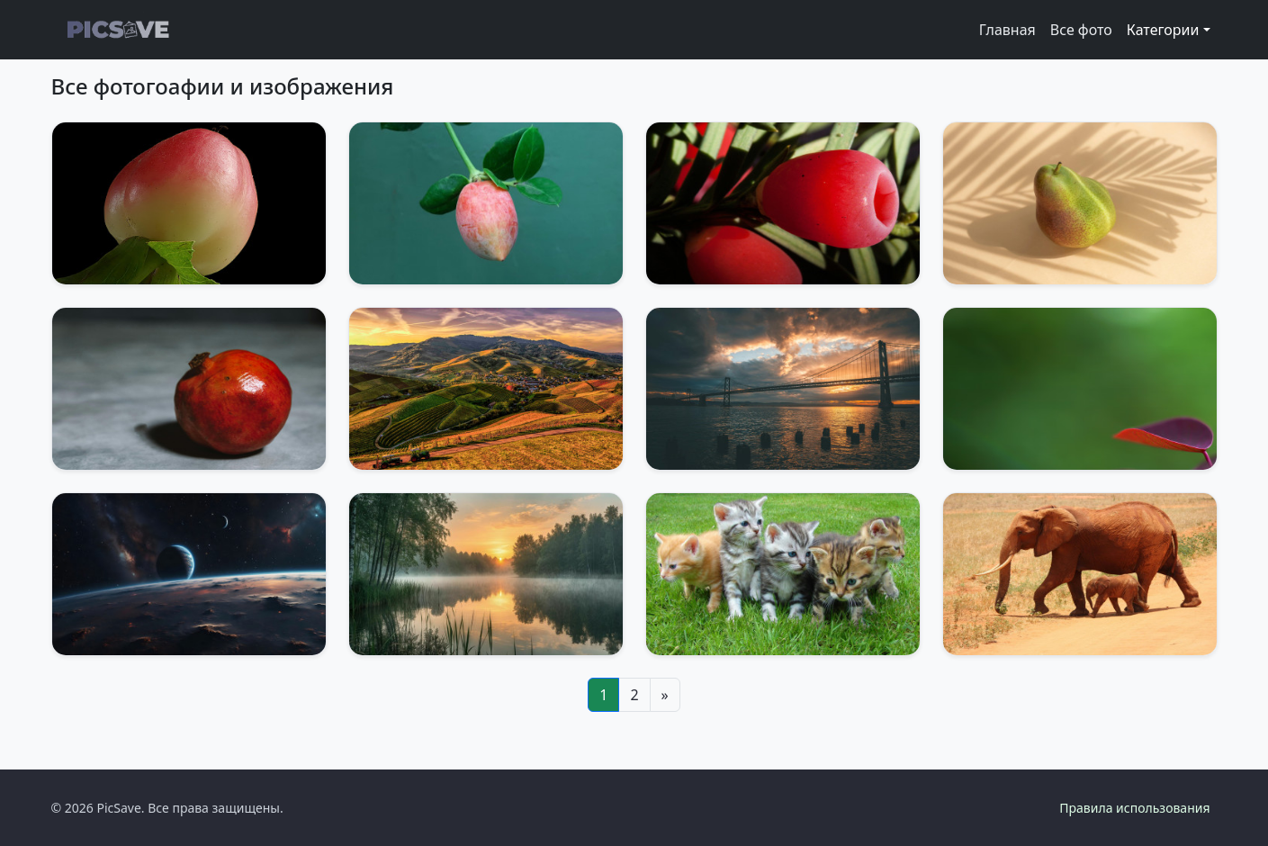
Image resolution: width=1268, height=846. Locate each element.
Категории (1163, 30)
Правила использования (1134, 807)
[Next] (665, 695)
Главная (1007, 30)
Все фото (1081, 30)
